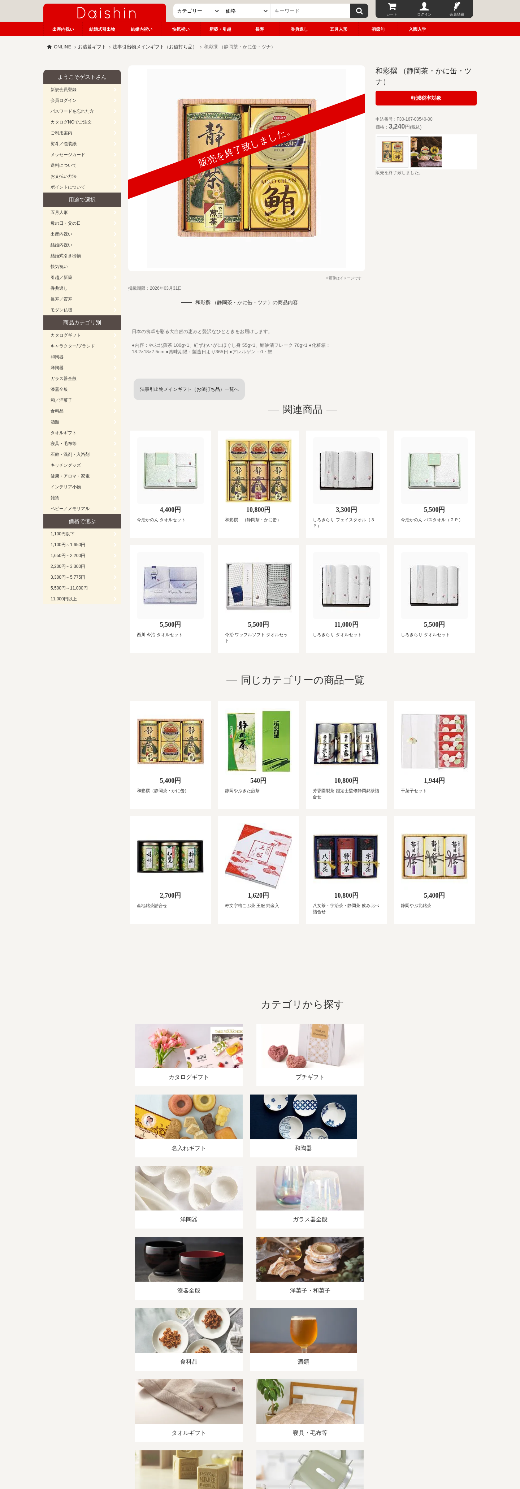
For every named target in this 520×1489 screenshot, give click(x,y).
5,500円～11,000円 (69, 588)
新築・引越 (220, 29)
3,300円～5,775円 (68, 577)
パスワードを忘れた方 (72, 111)
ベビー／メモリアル (70, 508)
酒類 (55, 421)
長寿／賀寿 (61, 299)
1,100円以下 (62, 533)
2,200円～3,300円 (68, 566)
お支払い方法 (64, 176)
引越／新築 (61, 277)
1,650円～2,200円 (68, 555)
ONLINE (62, 46)
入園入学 (417, 29)
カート (391, 14)
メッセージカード (68, 154)
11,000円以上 (64, 598)
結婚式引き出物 (66, 255)
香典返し (299, 29)
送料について (64, 165)
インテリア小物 (66, 486)
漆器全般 (59, 389)
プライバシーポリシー (256, 1405)
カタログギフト (66, 335)
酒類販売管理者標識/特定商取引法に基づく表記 (171, 1405)
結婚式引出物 (102, 29)
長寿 (259, 29)
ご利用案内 (61, 132)
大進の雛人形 (260, 1453)
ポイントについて (68, 187)
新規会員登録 (64, 89)
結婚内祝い (141, 29)
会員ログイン (64, 100)
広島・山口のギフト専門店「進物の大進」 (260, 1444)
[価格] (246, 11)
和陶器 (57, 356)
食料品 (57, 411)
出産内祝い (63, 29)
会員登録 (457, 14)
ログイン (424, 14)
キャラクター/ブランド (73, 346)
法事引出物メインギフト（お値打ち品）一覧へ (189, 389)
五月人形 (338, 29)
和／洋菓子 (61, 400)
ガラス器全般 (64, 378)
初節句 (378, 29)
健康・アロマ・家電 (70, 476)
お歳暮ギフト (92, 46)
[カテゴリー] (197, 11)
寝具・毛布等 (64, 443)
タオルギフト (64, 432)
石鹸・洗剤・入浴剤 (70, 454)
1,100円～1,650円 (68, 544)
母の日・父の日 (66, 223)
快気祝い (181, 29)
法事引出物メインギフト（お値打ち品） (155, 46)
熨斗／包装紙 (64, 143)
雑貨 (55, 497)
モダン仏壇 (61, 309)
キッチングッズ (66, 465)
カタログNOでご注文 (71, 122)
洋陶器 (57, 367)
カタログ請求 (305, 1405)
